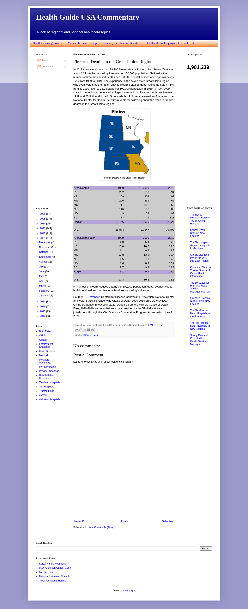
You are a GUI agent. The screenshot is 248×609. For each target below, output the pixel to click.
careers (43, 395)
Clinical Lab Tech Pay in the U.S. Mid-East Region (199, 257)
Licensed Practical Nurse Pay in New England (200, 301)
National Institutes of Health (54, 576)
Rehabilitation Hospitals (46, 377)
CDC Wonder (91, 297)
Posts (43, 60)
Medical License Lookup (82, 43)
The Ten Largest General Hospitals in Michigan (200, 245)
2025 (43, 218)
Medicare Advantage (45, 361)
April (42, 281)
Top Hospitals (46, 386)
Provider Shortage (49, 371)
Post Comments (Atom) (101, 527)
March (43, 285)
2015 (43, 311)
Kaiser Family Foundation (53, 563)
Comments (46, 66)
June (42, 271)
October (44, 252)
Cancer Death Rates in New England (198, 233)
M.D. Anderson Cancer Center (56, 567)
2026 (43, 213)
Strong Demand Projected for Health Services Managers (199, 340)
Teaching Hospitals (49, 382)
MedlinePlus (46, 572)
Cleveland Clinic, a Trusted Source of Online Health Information (200, 272)
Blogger (130, 590)
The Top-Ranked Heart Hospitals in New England (200, 325)
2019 (43, 306)
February (44, 290)
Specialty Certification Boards (120, 43)
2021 (43, 238)
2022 (43, 233)
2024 (43, 223)
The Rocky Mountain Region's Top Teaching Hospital (200, 219)
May (41, 276)
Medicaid (44, 355)
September (45, 256)
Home (124, 521)
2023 (43, 228)
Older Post (168, 521)
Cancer (43, 339)
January (44, 295)
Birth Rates (45, 331)
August (43, 261)
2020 (43, 301)
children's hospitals (49, 399)
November (45, 247)
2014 (43, 316)
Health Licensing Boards (47, 43)
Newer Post (80, 521)
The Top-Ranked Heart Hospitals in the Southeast (200, 313)
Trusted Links (46, 391)
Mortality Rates (90, 335)
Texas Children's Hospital (53, 580)
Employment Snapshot (46, 345)
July (41, 266)
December (45, 242)
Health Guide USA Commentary (87, 17)
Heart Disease (47, 351)
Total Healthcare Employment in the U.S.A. (169, 43)
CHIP (42, 335)
